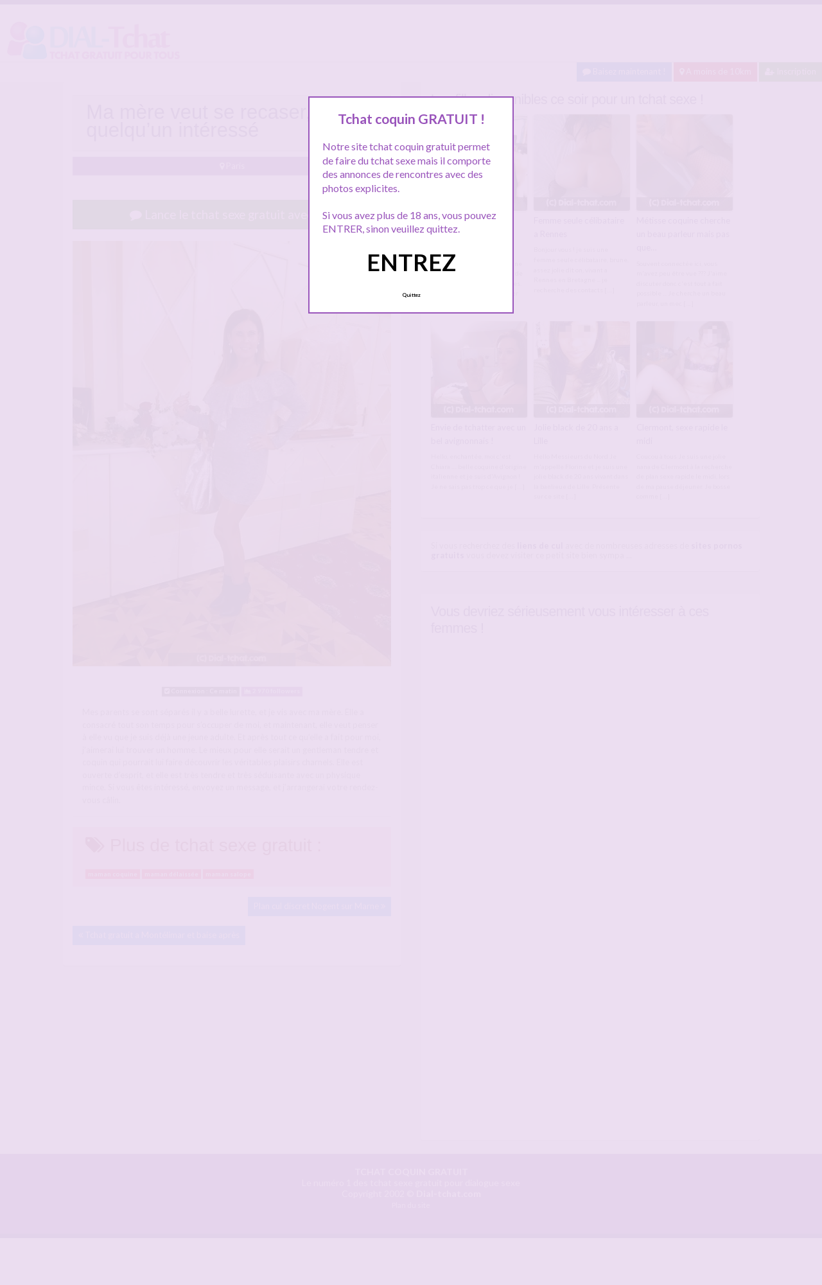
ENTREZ (411, 262)
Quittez (411, 295)
